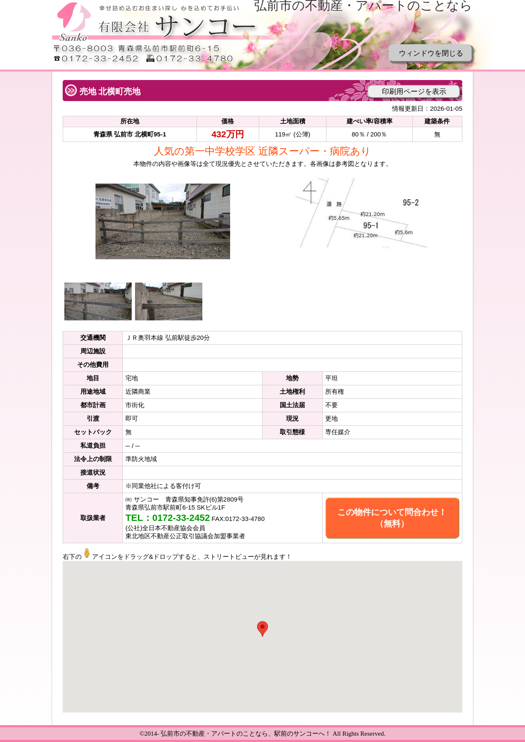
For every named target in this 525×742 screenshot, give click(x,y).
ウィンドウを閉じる (431, 53)
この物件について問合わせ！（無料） (392, 517)
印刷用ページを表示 (414, 92)
